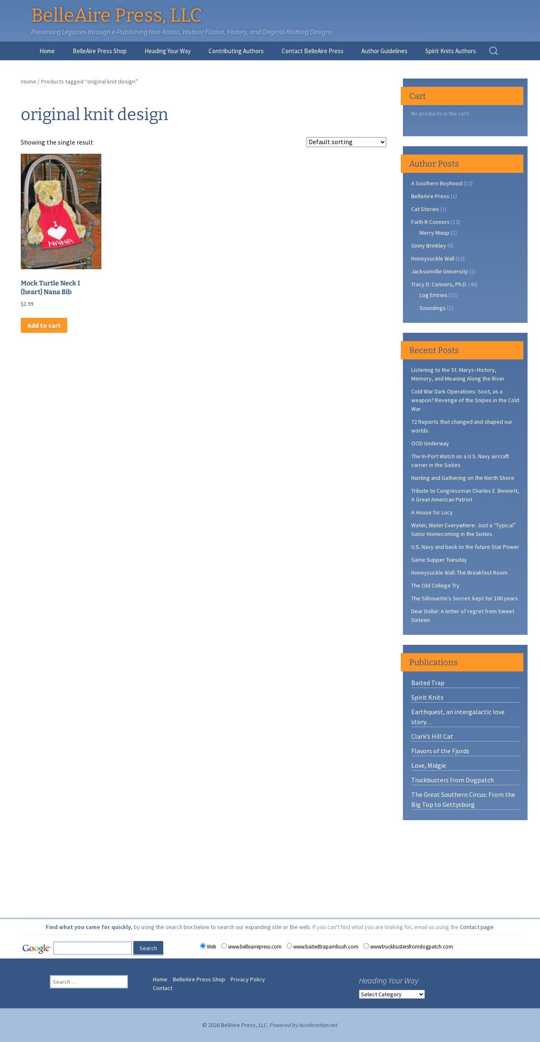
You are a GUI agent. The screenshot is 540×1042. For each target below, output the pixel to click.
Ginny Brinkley (428, 245)
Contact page (476, 927)
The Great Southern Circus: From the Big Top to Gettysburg (463, 799)
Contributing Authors (236, 51)
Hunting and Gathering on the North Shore (462, 478)
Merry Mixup (434, 232)
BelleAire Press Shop (100, 51)
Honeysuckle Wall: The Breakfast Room (459, 572)
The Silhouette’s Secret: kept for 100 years (464, 598)
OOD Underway (430, 443)
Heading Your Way (168, 51)
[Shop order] (346, 142)
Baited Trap (427, 682)
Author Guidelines (384, 51)
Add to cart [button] (44, 325)
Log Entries (433, 295)
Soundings (433, 308)
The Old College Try (435, 585)
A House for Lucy (432, 512)
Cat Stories (425, 209)
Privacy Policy (248, 979)
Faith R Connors (430, 222)
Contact (162, 988)
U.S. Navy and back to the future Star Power (465, 546)
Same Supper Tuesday (439, 559)
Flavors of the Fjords (440, 751)
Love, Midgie (428, 765)
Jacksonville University (439, 271)
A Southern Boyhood (436, 183)
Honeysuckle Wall (432, 258)
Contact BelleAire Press (313, 51)
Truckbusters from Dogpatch (452, 780)
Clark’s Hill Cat (432, 736)
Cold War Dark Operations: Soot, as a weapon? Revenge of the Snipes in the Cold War (465, 400)
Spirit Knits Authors (450, 51)
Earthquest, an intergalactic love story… (458, 717)
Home (47, 51)
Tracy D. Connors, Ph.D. (439, 284)
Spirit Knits (427, 697)
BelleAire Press (430, 196)
